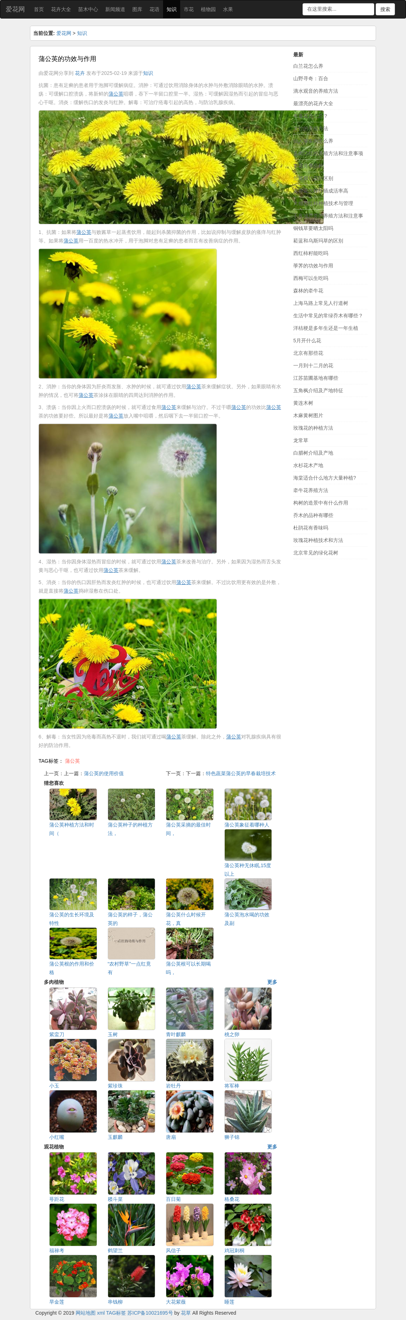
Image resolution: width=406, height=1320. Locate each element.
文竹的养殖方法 (310, 128)
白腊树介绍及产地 (313, 453)
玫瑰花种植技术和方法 (318, 540)
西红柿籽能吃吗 (310, 253)
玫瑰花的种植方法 (313, 428)
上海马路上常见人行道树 (320, 303)
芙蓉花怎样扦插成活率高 (320, 191)
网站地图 (86, 1313)
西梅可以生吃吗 (310, 278)
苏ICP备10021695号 (150, 1313)
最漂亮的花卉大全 (313, 103)
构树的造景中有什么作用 (320, 503)
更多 (272, 982)
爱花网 (15, 9)
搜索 (385, 9)
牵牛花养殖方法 (310, 490)
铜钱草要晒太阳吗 (313, 228)
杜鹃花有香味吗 (310, 528)
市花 (189, 9)
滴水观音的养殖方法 (315, 91)
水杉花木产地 (308, 465)
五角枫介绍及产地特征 (318, 390)
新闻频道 (115, 9)
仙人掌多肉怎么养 (313, 141)
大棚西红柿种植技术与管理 (323, 203)
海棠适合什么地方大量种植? (324, 478)
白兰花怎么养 (308, 66)
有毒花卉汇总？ (310, 116)
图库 (137, 9)
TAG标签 (116, 1313)
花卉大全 (61, 9)
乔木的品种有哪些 (313, 515)
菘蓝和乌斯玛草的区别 (318, 241)
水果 (228, 9)
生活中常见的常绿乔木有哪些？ (328, 315)
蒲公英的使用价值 (104, 773)
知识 (172, 9)
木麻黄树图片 (308, 415)
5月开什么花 (307, 340)
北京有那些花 (308, 353)
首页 (39, 9)
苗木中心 (88, 9)
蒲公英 (72, 761)
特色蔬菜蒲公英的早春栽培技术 (241, 773)
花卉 (80, 73)
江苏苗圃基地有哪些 (315, 378)
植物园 (208, 9)
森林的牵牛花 (308, 290)
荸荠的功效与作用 (313, 265)
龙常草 (300, 440)
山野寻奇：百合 (310, 78)
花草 (186, 1313)
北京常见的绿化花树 (315, 553)
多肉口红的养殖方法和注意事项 (328, 153)
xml (101, 1313)
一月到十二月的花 (313, 365)
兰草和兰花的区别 (313, 178)
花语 (154, 9)
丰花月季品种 (308, 166)
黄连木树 (303, 403)
